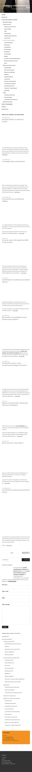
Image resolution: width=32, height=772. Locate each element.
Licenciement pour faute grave (10, 99)
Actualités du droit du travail (10, 19)
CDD (5, 31)
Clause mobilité (7, 29)
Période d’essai (7, 33)
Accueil (4, 14)
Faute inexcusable (8, 97)
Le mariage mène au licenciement (13, 161)
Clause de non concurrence (10, 26)
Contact (4, 106)
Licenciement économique (10, 83)
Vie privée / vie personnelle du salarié (12, 58)
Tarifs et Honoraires (7, 104)
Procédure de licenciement (10, 81)
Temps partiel (7, 38)
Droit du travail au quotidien (9, 40)
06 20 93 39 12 (5, 109)
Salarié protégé (7, 67)
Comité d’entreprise (8, 42)
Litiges (4, 92)
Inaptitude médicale (8, 76)
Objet (16, 599)
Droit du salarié (7, 54)
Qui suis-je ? (4, 17)
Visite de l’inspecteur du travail (10, 60)
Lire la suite (4, 154)
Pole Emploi (6, 90)
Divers (5, 63)
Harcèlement (7, 51)
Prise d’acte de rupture (9, 70)
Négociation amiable (7, 22)
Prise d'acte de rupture (10, 717)
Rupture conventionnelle (9, 72)
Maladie (6, 56)
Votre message (16, 614)
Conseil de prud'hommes (11, 687)
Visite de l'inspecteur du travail (12, 681)
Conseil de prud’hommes (9, 95)
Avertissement (7, 47)
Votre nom (16, 586)
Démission (6, 74)
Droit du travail (5, 639)
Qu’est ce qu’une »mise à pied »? (13, 443)
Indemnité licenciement (9, 85)
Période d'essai (8, 654)
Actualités (4, 636)
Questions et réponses (7, 101)
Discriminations (7, 49)
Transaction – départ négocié (10, 88)
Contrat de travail (7, 24)
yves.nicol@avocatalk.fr (8, 738)
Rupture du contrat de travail (9, 65)
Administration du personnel (10, 35)
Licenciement (7, 79)
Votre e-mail (16, 593)
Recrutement (7, 44)
